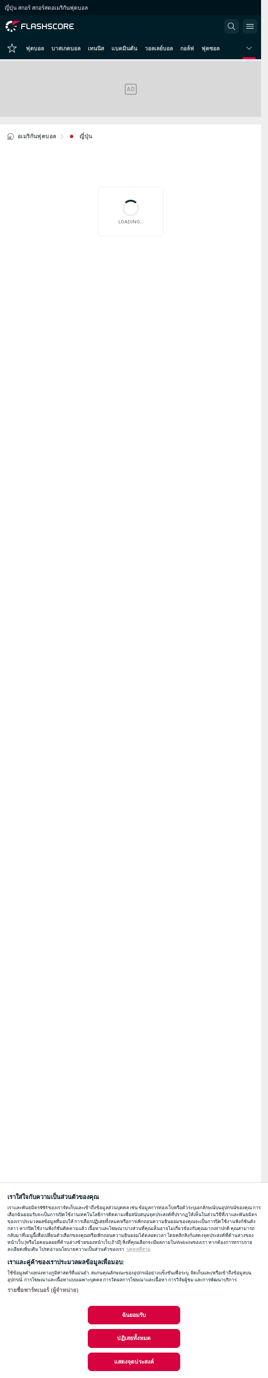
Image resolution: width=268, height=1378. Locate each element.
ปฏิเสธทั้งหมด (134, 1338)
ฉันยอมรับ (134, 1315)
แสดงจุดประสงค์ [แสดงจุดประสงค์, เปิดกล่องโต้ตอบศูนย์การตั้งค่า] (134, 1362)
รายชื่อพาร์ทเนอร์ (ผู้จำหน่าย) (43, 1290)
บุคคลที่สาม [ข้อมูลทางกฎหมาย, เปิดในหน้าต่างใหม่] (139, 1249)
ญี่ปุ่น (85, 136)
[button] (231, 26)
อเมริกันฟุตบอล (37, 136)
